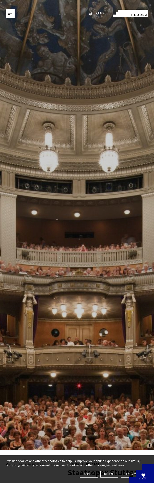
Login (97, 13)
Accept (89, 474)
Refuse (109, 474)
